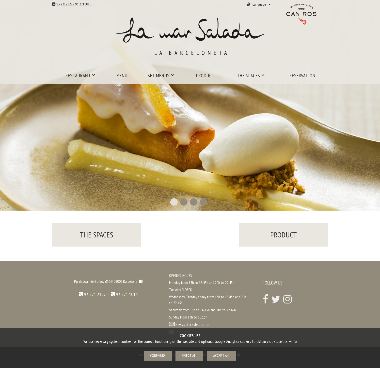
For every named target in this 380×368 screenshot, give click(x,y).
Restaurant (80, 75)
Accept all (221, 355)
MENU (121, 75)
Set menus (161, 75)
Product (205, 75)
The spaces (251, 75)
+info (293, 341)
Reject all (189, 355)
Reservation (302, 75)
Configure (158, 355)
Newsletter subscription (192, 324)
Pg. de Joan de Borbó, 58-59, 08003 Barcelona (108, 281)
